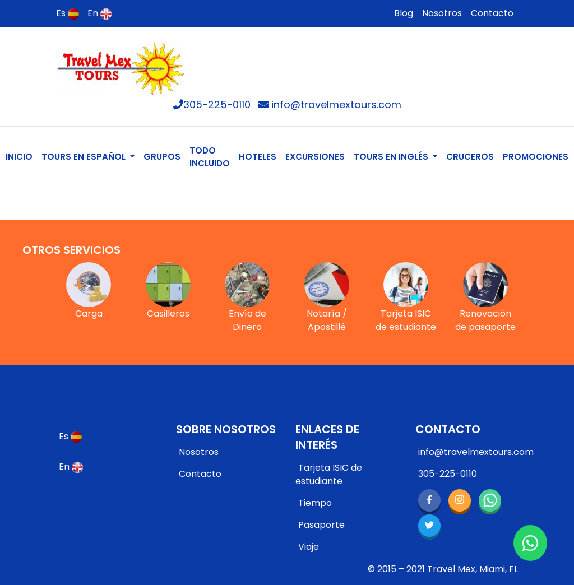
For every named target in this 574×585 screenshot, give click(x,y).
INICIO (21, 156)
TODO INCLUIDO (209, 157)
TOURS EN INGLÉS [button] (392, 156)
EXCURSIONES (315, 156)
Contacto (492, 13)
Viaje (308, 546)
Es (67, 13)
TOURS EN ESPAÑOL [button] (84, 156)
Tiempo (315, 502)
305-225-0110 (212, 104)
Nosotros (442, 13)
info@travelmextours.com (329, 104)
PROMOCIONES (535, 156)
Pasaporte (321, 524)
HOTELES (257, 156)
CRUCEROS (470, 156)
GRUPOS (162, 156)
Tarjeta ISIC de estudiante (328, 474)
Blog (403, 13)
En (99, 13)
